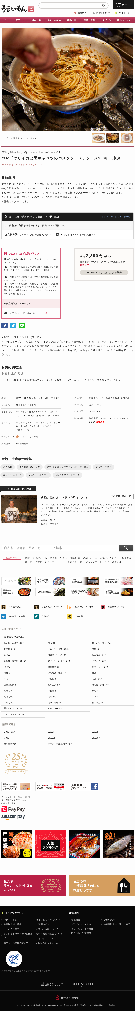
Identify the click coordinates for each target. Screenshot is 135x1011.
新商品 (53, 558)
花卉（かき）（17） (101, 679)
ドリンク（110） (100, 661)
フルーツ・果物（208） (59, 649)
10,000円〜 (53, 738)
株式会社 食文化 (70, 998)
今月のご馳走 (15, 607)
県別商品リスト (11, 744)
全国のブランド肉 (116, 607)
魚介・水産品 (54, 20)
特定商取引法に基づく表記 (117, 924)
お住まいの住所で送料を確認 (116, 216)
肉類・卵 (71, 20)
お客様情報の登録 (12, 924)
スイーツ (107, 20)
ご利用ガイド (125, 13)
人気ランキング (108, 558)
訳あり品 (79, 616)
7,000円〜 (8, 738)
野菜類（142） (10, 649)
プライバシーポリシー (82, 924)
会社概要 (75, 919)
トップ (4, 138)
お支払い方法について (47, 929)
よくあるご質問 (11, 929)
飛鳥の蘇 (75, 558)
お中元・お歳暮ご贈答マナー (61, 744)
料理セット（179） (101, 667)
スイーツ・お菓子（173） (60, 661)
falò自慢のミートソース (67, 475)
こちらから (42, 313)
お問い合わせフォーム (47, 943)
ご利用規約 (109, 919)
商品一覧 (36, 20)
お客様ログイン (103, 13)
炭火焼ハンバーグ (12, 475)
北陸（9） (52, 696)
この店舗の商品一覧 (121, 496)
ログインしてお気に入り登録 (104, 272)
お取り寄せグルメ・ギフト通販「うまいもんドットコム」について (33, 885)
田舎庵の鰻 (71, 562)
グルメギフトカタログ (97, 562)
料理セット (18, 138)
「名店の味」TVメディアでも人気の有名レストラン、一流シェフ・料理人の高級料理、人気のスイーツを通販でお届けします (102, 885)
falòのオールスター (38, 475)
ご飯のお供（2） (11, 685)
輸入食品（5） (98, 702)
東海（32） (97, 690)
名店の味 (7, 467)
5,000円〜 (96, 732)
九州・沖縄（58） (56, 702)
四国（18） (9, 702)
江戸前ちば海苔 (33, 562)
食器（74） (97, 673)
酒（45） (8, 667)
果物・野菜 (89, 20)
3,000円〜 (52, 732)
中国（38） (97, 696)
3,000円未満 (9, 732)
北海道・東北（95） (101, 685)
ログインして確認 (29, 436)
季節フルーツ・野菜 (84, 607)
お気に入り (83, 13)
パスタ (33, 138)
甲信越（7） (53, 690)
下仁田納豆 (126, 558)
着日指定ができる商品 (14, 637)
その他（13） (54, 679)
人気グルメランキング (52, 607)
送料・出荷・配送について (49, 933)
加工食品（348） (100, 655)
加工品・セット (124, 20)
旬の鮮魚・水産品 (17, 616)
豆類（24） (97, 649)
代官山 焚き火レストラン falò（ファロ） (22, 164)
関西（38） (9, 696)
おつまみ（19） (55, 685)
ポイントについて (45, 938)
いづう (63, 558)
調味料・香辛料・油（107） (17, 661)
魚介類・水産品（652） (15, 643)
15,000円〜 (97, 738)
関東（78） (9, 690)
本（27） (8, 679)
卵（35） (8, 655)
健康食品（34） (55, 667)
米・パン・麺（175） (102, 643)
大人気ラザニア (104, 467)
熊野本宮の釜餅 (33, 558)
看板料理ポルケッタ (30, 467)
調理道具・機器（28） (58, 673)
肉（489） (52, 643)
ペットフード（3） (56, 708)
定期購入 (46, 616)
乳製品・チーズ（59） (58, 655)
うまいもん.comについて (48, 919)
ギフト (19, 20)
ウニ (59, 562)
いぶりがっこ (90, 558)
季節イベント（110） (14, 708)
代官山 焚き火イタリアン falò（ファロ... (67, 467)
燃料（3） (8, 673)
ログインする (10, 919)
